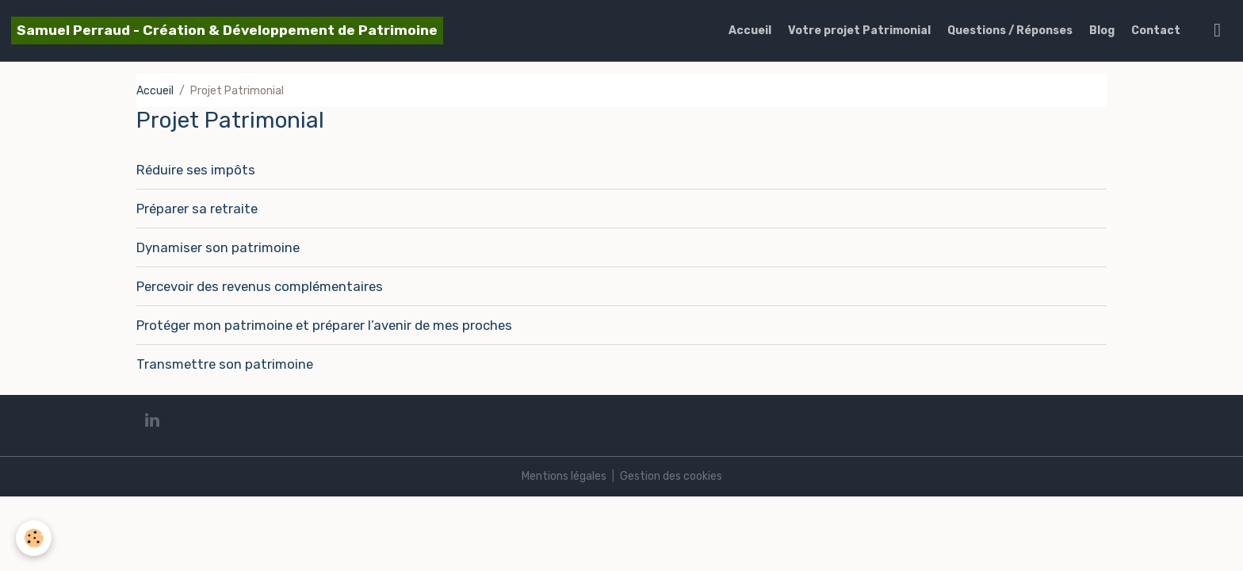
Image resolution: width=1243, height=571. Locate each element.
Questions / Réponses (1010, 30)
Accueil (750, 30)
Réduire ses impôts (195, 170)
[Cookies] (34, 538)
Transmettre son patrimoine (224, 364)
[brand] (227, 30)
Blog (1102, 30)
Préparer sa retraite (197, 209)
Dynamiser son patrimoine (218, 247)
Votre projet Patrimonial (859, 30)
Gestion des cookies (671, 476)
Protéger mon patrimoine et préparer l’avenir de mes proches (324, 325)
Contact (1155, 30)
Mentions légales (564, 476)
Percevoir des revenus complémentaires (259, 286)
